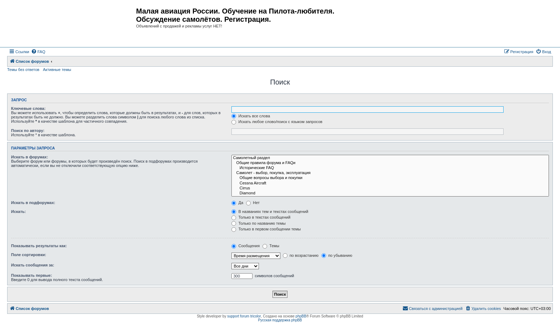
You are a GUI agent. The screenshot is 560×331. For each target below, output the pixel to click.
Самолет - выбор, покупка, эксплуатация (390, 172)
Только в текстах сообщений (260, 217)
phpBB (301, 316)
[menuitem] (38, 51)
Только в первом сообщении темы (266, 229)
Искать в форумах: (29, 157)
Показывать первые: (31, 275)
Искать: (18, 211)
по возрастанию (301, 255)
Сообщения (245, 246)
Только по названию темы (258, 223)
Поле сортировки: (28, 255)
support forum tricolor (244, 316)
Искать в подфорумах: (33, 202)
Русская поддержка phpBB (280, 320)
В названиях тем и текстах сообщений (269, 211)
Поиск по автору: (27, 130)
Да (237, 202)
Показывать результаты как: (39, 246)
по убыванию (336, 255)
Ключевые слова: (28, 108)
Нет (253, 202)
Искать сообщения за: (32, 265)
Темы (270, 246)
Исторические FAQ (390, 168)
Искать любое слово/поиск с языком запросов (276, 121)
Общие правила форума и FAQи (390, 163)
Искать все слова (250, 116)
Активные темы (57, 69)
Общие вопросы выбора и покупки (390, 177)
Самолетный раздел (390, 158)
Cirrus (390, 188)
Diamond (390, 193)
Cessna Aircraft (390, 183)
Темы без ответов (23, 69)
